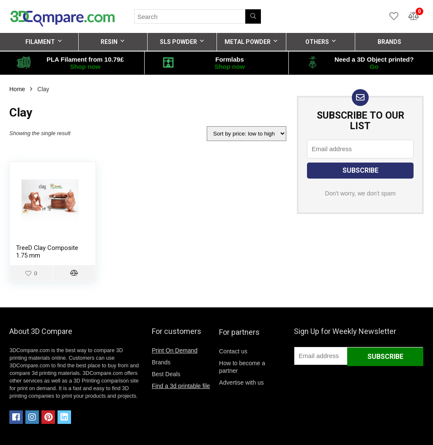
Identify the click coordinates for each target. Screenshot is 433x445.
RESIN (109, 41)
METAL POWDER (248, 41)
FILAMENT (40, 41)
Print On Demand (174, 350)
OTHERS (317, 41)
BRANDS (389, 41)
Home (17, 89)
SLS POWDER (178, 41)
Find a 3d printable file (181, 386)
